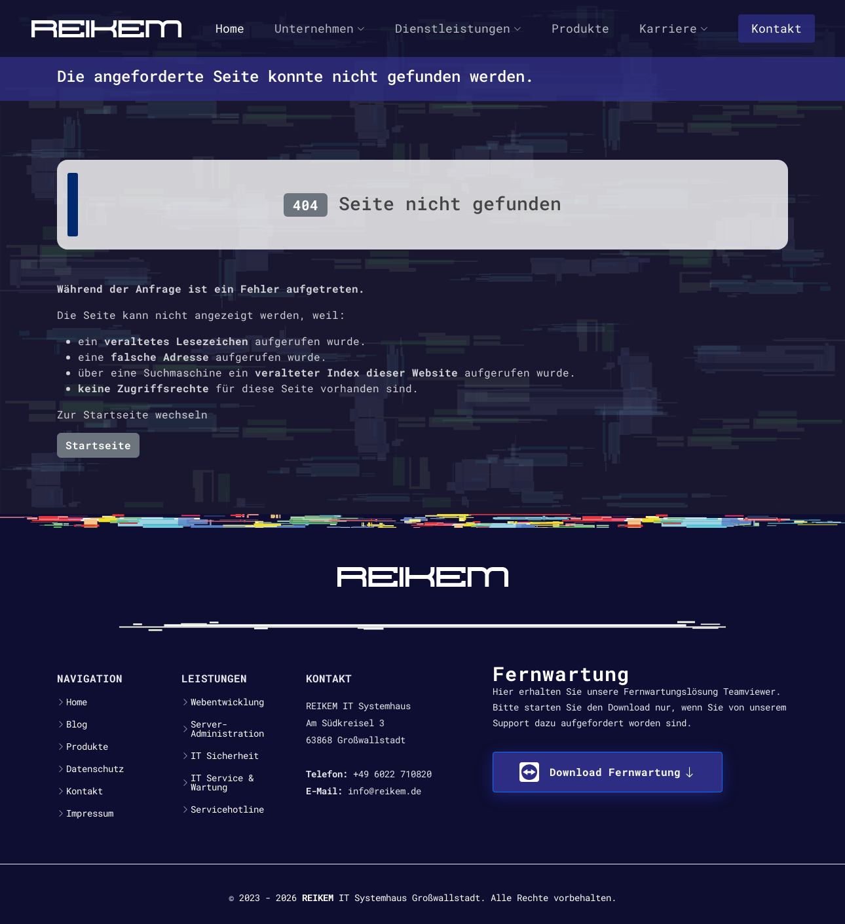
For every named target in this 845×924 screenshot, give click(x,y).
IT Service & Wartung (222, 782)
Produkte (580, 28)
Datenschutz (95, 768)
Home (230, 28)
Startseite (98, 445)
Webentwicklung (227, 702)
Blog (76, 724)
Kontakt (776, 28)
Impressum (89, 813)
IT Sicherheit (225, 755)
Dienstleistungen (458, 28)
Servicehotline (227, 809)
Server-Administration (227, 729)
